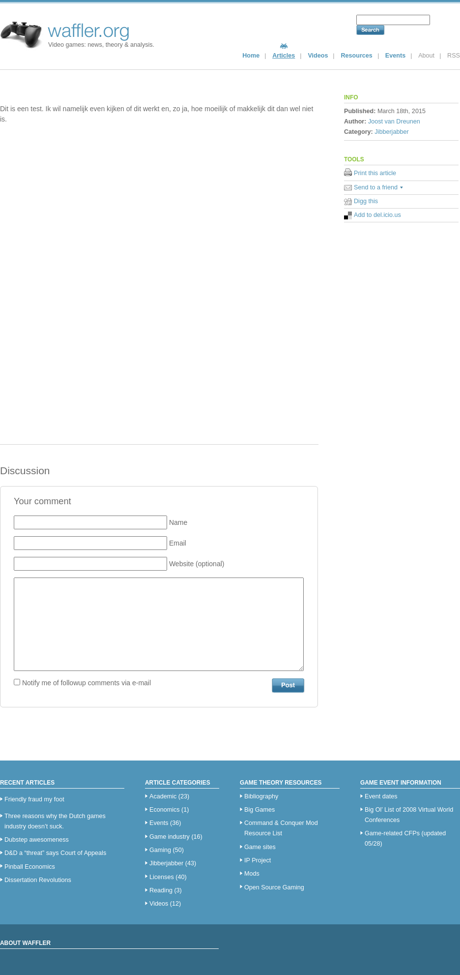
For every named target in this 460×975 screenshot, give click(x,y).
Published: (359, 111)
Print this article (375, 173)
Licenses (161, 877)
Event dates (381, 796)
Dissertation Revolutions (37, 880)
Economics (164, 809)
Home (250, 55)
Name (178, 522)
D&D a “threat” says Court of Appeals (55, 853)
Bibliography (261, 796)
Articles (283, 55)
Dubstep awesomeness (36, 839)
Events (395, 55)
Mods (251, 873)
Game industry (169, 836)
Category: (358, 131)
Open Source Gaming (274, 887)
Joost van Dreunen (394, 121)
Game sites (260, 847)
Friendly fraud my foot (34, 799)
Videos (318, 55)
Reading (160, 890)
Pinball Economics (29, 866)
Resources (356, 55)
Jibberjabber (391, 131)
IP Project (257, 860)
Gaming (160, 850)
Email (177, 543)
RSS (453, 55)
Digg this (366, 201)
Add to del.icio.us (377, 215)
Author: (355, 121)
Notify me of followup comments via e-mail (86, 683)
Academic (162, 796)
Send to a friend (376, 187)
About (426, 55)
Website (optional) (197, 564)
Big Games (259, 809)
